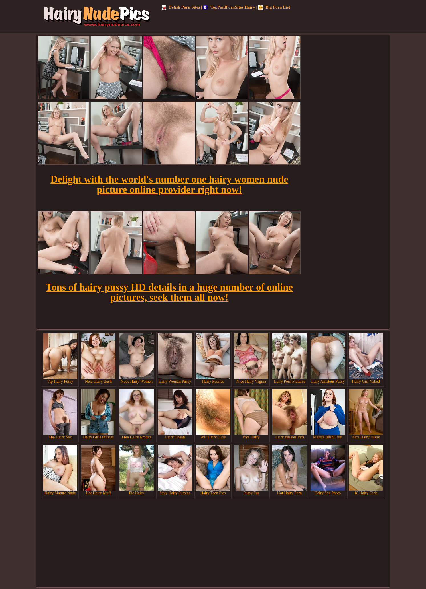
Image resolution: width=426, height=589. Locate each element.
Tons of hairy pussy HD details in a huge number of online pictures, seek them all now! (169, 292)
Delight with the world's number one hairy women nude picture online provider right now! (169, 184)
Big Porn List (274, 7)
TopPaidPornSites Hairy (229, 7)
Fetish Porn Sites (181, 7)
